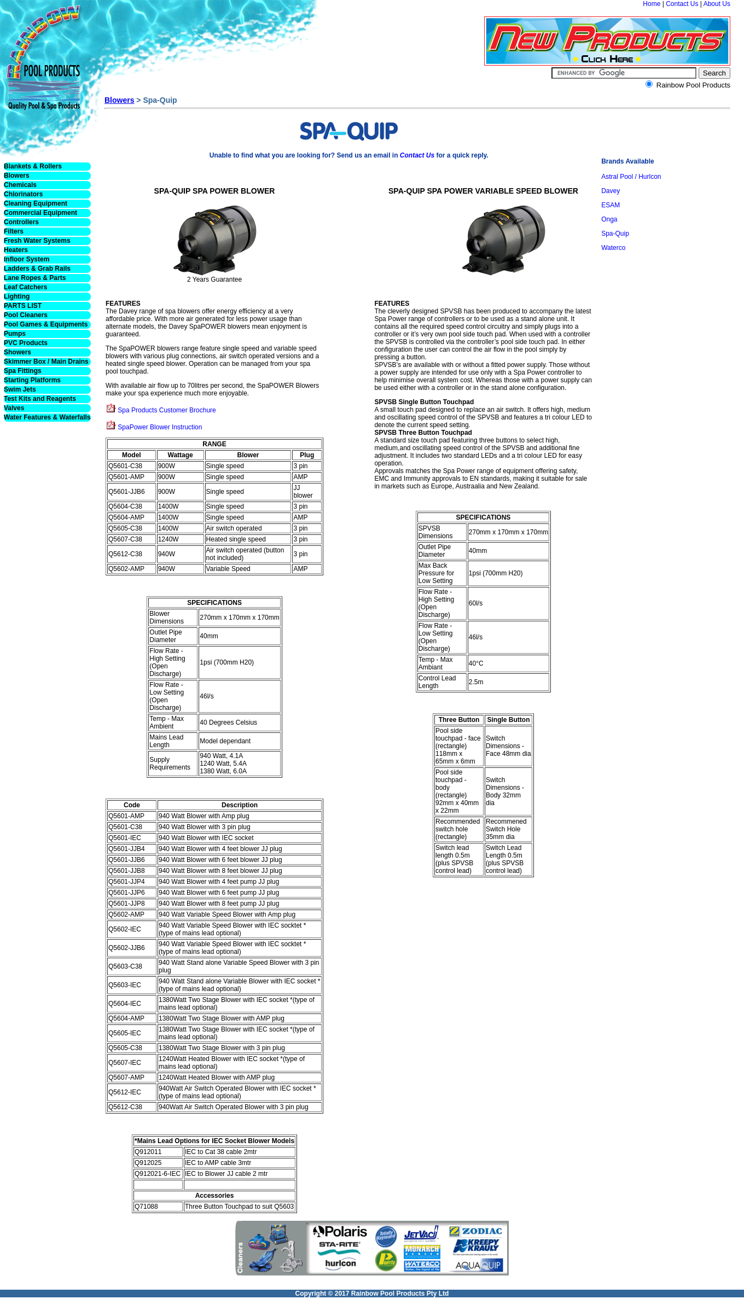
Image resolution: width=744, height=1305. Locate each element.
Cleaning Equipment (35, 203)
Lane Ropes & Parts (35, 278)
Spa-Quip (615, 233)
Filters (14, 231)
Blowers (17, 175)
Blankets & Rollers (33, 166)
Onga (609, 219)
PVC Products (26, 343)
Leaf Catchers (25, 287)
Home (651, 4)
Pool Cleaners (26, 315)
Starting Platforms (32, 380)
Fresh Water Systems (37, 240)
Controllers (21, 222)
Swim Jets (20, 389)
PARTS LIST (23, 306)
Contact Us (682, 4)
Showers (17, 352)
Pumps (15, 333)
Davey (610, 191)
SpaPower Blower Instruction (160, 427)
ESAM (610, 205)
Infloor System (26, 259)
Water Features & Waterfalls (47, 417)
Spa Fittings (23, 371)
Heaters (16, 250)
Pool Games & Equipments (46, 324)
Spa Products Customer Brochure (167, 410)
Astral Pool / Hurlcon (631, 176)
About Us (717, 4)
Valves (14, 408)
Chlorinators (23, 194)
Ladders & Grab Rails (37, 268)
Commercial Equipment (40, 213)
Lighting (17, 296)
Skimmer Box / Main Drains (46, 361)
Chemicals (20, 185)
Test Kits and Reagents (40, 399)
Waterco (613, 248)
